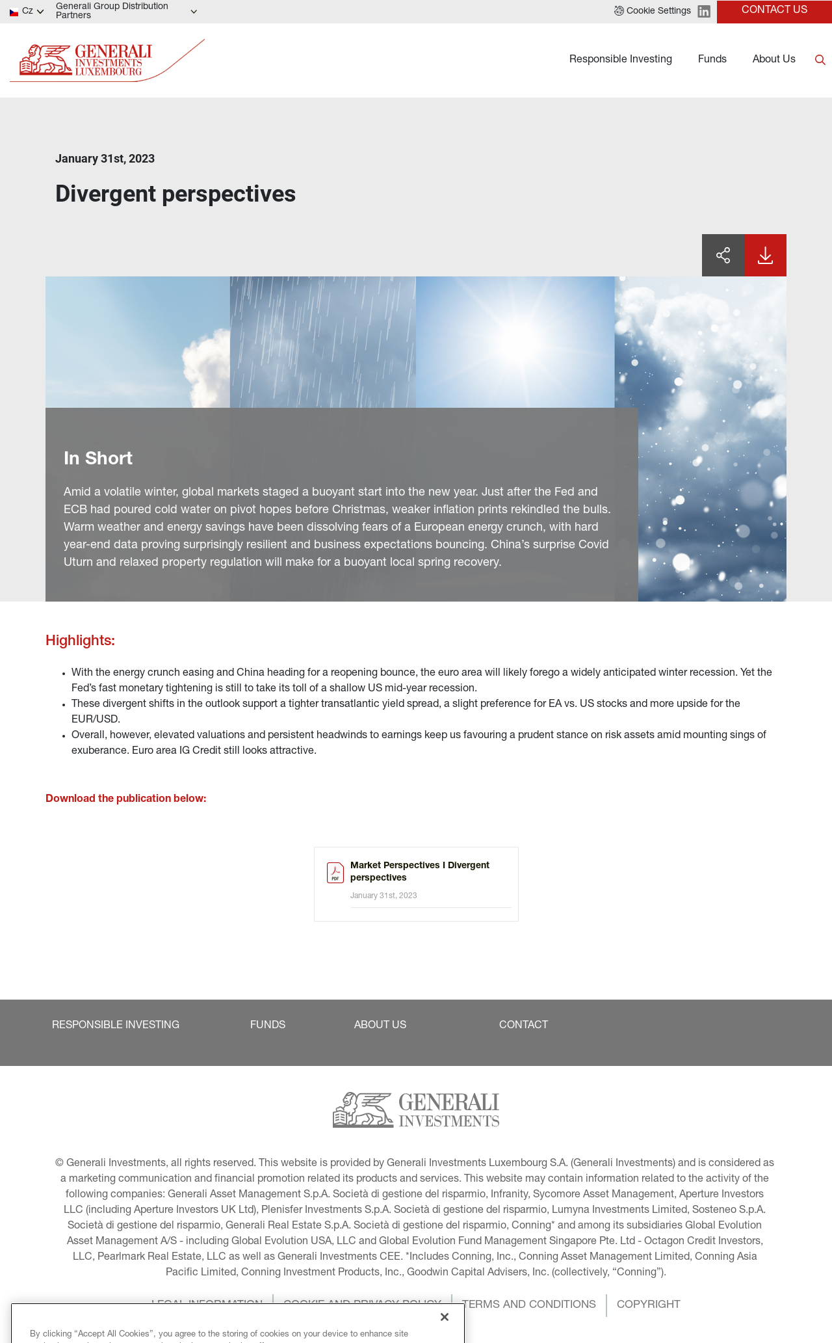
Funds (712, 60)
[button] (652, 11)
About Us (774, 60)
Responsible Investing (620, 60)
